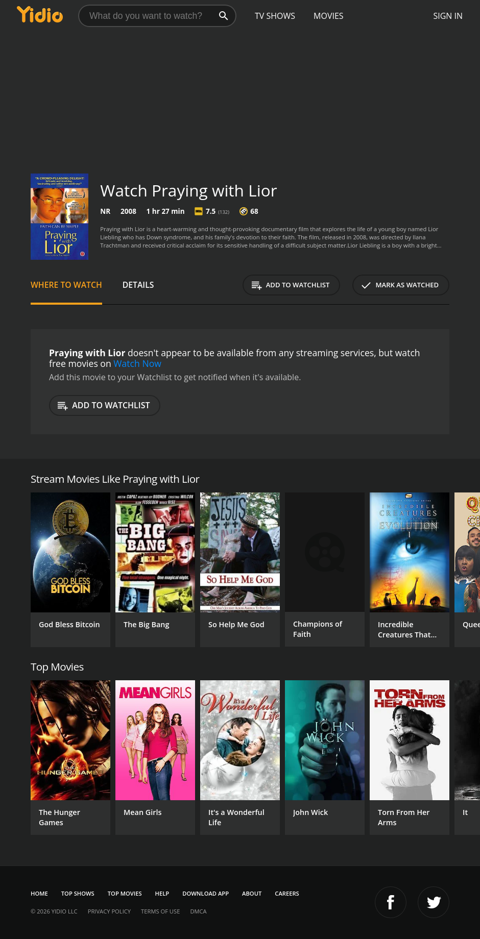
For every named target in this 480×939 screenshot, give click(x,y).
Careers (287, 893)
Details (138, 284)
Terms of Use (160, 911)
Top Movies (125, 893)
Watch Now (137, 363)
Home (39, 893)
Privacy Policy (109, 911)
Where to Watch (66, 284)
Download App (205, 893)
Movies (329, 15)
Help (162, 893)
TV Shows (275, 15)
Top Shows (77, 893)
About (251, 893)
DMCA (198, 911)
